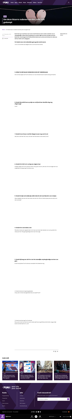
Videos (34, 2)
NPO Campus (22, 403)
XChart (20, 2)
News (16, 2)
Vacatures (22, 400)
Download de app (23, 405)
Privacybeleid (15, 411)
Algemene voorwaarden (7, 411)
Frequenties (4, 398)
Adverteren (22, 398)
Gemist (3, 405)
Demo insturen (5, 403)
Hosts (3, 400)
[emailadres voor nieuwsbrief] (53, 399)
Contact (21, 395)
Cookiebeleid (64, 411)
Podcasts (29, 2)
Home (12, 2)
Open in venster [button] (67, 416)
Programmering (5, 395)
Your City (40, 2)
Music (24, 2)
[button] (32, 416)
